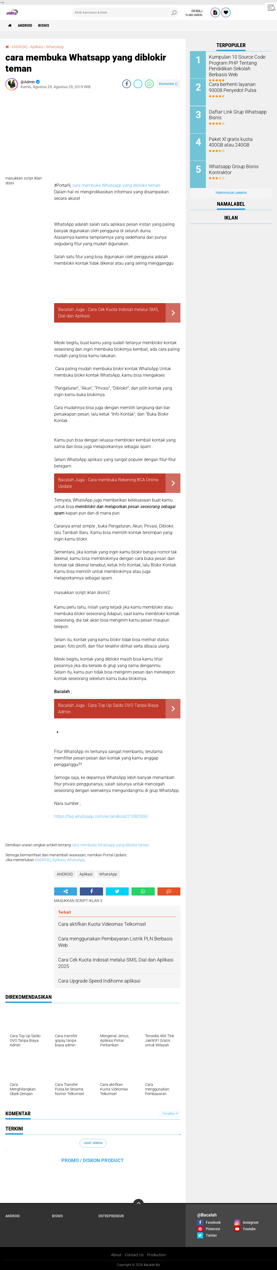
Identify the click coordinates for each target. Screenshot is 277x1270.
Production (156, 1255)
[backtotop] (138, 1204)
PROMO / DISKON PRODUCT (92, 1160)
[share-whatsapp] (149, 83)
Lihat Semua (93, 1143)
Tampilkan (170, 1113)
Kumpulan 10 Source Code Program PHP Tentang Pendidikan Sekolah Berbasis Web (237, 65)
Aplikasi (36, 47)
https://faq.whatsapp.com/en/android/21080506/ (101, 816)
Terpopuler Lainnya (231, 192)
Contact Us (134, 1255)
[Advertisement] (92, 135)
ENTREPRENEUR (111, 1216)
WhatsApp (55, 47)
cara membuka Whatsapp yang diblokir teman (116, 185)
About (116, 1255)
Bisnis (44, 25)
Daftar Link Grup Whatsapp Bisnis (235, 114)
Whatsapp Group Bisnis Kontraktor (231, 168)
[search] (125, 12)
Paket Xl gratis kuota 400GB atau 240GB (236, 141)
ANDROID (25, 25)
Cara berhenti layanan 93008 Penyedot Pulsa (237, 86)
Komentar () (168, 84)
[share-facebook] (126, 83)
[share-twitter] (138, 83)
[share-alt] (65, 891)
